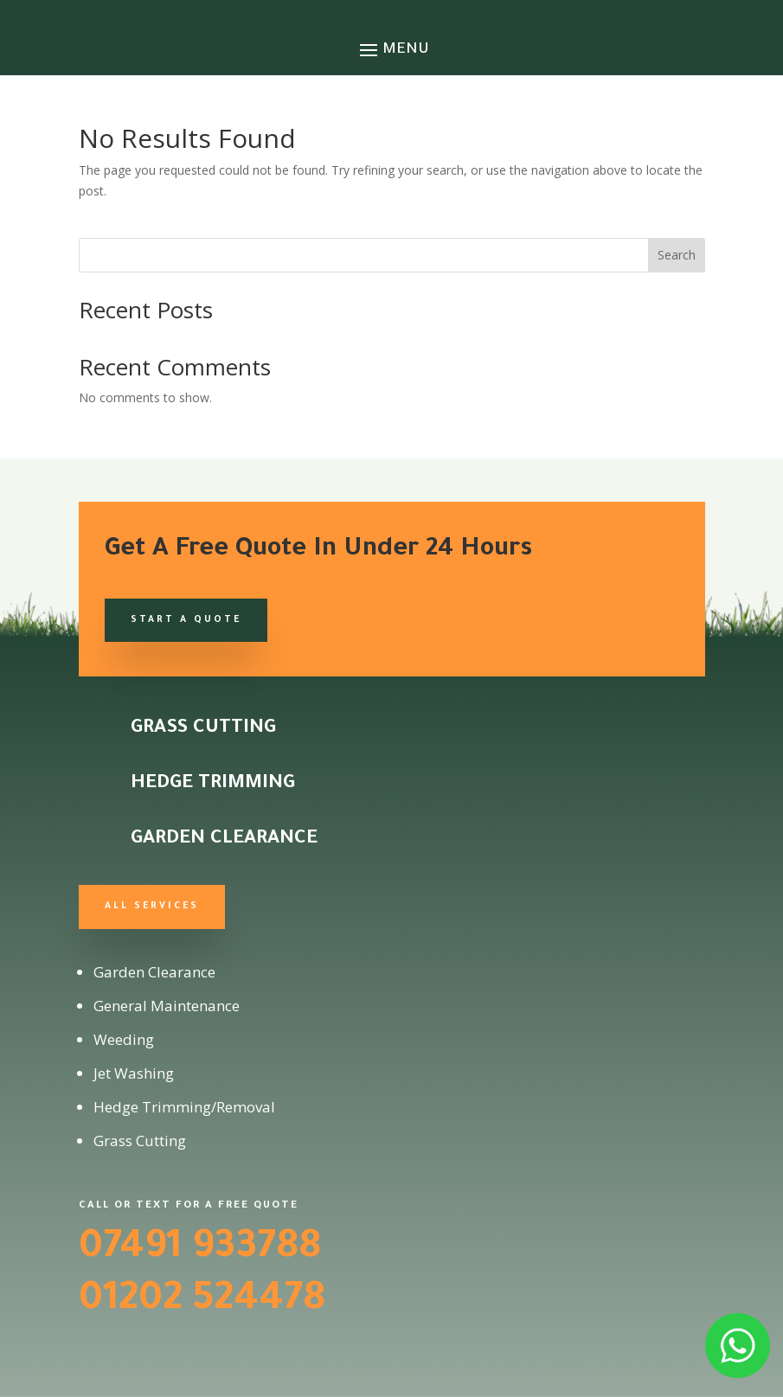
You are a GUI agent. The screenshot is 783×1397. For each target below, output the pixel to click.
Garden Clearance (224, 840)
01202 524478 (202, 1301)
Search (677, 255)
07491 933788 (200, 1250)
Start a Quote (186, 620)
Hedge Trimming (213, 784)
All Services (152, 906)
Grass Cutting (203, 729)
